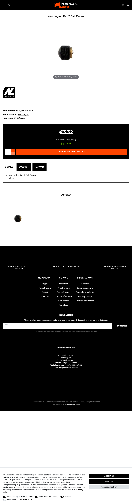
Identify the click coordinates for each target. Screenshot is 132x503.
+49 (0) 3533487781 (69, 363)
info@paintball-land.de (68, 368)
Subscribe (120, 326)
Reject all (109, 481)
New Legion (23, 114)
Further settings (25, 499)
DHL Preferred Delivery (48, 496)
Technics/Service (64, 296)
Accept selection (109, 487)
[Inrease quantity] (13, 150)
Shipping (72, 140)
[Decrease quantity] (13, 153)
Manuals (39, 167)
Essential (10, 496)
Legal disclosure (85, 288)
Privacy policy (85, 296)
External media (27, 496)
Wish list (44, 296)
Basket (44, 292)
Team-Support (63, 292)
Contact (85, 283)
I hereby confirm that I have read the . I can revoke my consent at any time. (66, 331)
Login (44, 283)
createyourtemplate (66, 404)
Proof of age (64, 288)
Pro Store (63, 305)
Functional (11, 499)
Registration (45, 288)
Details (9, 167)
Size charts (63, 300)
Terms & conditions (85, 300)
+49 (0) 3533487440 (74, 365)
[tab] (10, 167)
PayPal (67, 496)
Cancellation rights (85, 292)
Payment (63, 283)
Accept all (109, 476)
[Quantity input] (8, 152)
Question (24, 167)
